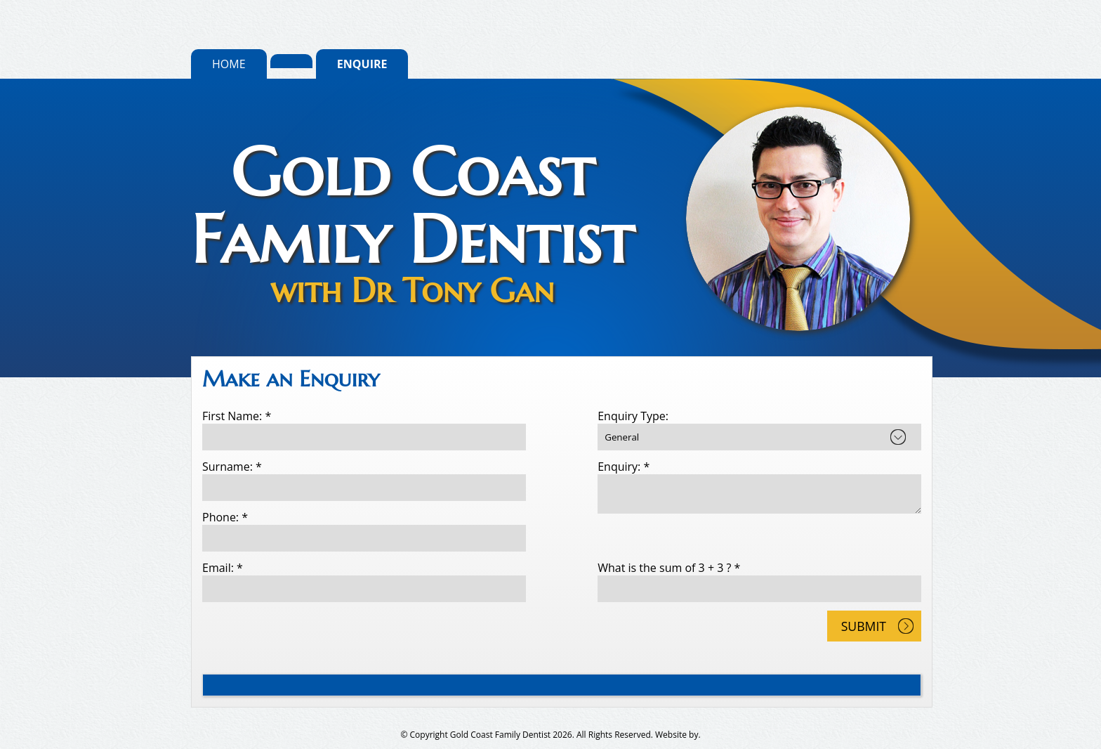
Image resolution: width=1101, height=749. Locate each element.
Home (229, 64)
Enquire (362, 64)
